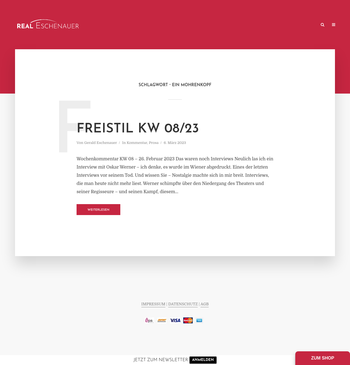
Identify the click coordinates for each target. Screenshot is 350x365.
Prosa (154, 143)
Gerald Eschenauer (100, 143)
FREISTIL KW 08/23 (138, 129)
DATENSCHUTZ (183, 304)
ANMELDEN (203, 360)
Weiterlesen (98, 210)
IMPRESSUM (153, 304)
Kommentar (137, 143)
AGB (204, 304)
